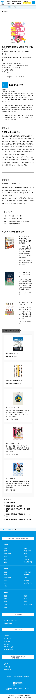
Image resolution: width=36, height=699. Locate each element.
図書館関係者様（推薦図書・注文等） (18, 515)
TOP (3, 7)
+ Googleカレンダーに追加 (14, 77)
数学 (5, 580)
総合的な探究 (28, 604)
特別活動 (26, 559)
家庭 (25, 548)
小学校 (8, 3)
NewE (7, 641)
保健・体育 (27, 551)
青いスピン (8, 647)
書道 (25, 599)
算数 (5, 556)
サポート (7, 499)
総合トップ (11, 695)
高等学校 (19, 3)
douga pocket (8, 649)
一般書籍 (9, 7)
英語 (25, 554)
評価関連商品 (8, 623)
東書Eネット (27, 697)
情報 (25, 601)
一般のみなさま (27, 3)
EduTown (8, 644)
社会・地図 (7, 554)
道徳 (25, 556)
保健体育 (26, 575)
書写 (5, 551)
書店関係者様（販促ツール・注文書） (18, 510)
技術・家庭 (27, 572)
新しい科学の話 (10, 479)
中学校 (13, 3)
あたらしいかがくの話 (12, 443)
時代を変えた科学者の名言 (14, 381)
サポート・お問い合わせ (14, 697)
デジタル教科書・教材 (10, 620)
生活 (5, 562)
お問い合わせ (10, 503)
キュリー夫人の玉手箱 (12, 408)
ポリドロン (7, 638)
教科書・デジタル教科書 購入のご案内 (18, 677)
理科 (5, 559)
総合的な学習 (28, 562)
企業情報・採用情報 (23, 695)
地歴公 (6, 599)
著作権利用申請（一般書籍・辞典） (19, 519)
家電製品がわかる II (12, 353)
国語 (5, 548)
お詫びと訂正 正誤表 (14, 506)
